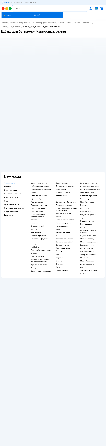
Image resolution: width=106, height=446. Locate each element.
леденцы (83, 226)
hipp (58, 188)
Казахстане (57, 417)
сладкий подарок (87, 204)
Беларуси (67, 417)
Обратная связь (53, 326)
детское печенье (86, 201)
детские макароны (38, 161)
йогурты (59, 204)
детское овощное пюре (89, 139)
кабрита (34, 172)
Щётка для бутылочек (10, 26)
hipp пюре (84, 161)
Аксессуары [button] (9, 135)
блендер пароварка (63, 166)
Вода (57, 207)
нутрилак (34, 175)
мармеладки (85, 210)
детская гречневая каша (65, 139)
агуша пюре (85, 170)
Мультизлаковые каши (39, 217)
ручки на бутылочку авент (41, 203)
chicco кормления (63, 201)
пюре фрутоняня (87, 173)
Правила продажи (53, 315)
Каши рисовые (36, 220)
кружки (34, 206)
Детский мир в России (44, 417)
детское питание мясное (90, 142)
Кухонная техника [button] (12, 157)
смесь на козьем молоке (65, 172)
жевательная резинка (88, 223)
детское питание (62, 197)
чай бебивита (36, 199)
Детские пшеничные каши (41, 223)
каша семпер (61, 142)
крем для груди (37, 154)
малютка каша (61, 148)
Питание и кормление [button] (14, 160)
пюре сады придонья (88, 148)
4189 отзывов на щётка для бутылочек (20, 258)
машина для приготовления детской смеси (66, 162)
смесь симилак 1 (37, 178)
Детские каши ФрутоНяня (66, 154)
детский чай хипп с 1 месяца (39, 195)
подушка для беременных (41, 142)
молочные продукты (64, 175)
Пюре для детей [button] (11, 164)
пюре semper (85, 151)
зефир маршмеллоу (88, 207)
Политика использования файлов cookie (53, 322)
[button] (37, 15)
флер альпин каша (63, 145)
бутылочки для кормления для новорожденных (41, 213)
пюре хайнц (85, 158)
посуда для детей (37, 209)
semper (58, 182)
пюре (82, 180)
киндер (34, 182)
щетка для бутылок (38, 151)
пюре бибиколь (86, 177)
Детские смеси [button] (10, 142)
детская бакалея (37, 164)
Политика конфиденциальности (53, 319)
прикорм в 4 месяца (64, 158)
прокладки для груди (39, 158)
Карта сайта (53, 329)
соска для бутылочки (39, 148)
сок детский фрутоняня (40, 191)
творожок (59, 210)
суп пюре (59, 213)
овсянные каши (62, 135)
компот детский (62, 223)
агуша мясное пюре (88, 188)
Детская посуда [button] (11, 149)
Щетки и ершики (81, 22)
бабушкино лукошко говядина (88, 184)
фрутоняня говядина (88, 191)
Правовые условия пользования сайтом (53, 412)
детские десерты (87, 216)
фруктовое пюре (87, 145)
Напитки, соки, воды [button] (13, 146)
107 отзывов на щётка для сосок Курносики (22, 264)
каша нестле (60, 151)
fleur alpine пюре (87, 154)
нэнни (58, 169)
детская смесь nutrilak (64, 194)
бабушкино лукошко (88, 167)
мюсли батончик (87, 213)
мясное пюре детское (89, 194)
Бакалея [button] (7, 139)
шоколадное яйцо (87, 197)
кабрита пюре (85, 164)
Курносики (8, 277)
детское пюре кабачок (89, 135)
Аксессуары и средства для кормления (52, 22)
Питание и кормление (20, 22)
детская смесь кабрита (64, 191)
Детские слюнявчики (39, 135)
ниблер (34, 145)
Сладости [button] (8, 167)
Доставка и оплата (53, 308)
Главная (4, 22)
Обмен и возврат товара (53, 312)
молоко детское (62, 178)
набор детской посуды (40, 139)
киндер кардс (36, 185)
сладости (84, 220)
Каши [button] (6, 153)
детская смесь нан (63, 185)
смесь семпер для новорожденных (38, 168)
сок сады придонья (38, 188)
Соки (58, 220)
